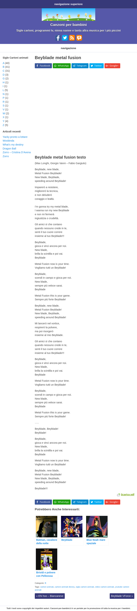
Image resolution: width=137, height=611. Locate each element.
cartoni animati (47, 587)
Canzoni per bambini (68, 25)
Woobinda (8, 140)
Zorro (6, 156)
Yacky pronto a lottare (15, 136)
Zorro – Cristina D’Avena (17, 152)
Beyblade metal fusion (58, 57)
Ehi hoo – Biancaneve (49, 596)
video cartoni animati (104, 587)
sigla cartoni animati (85, 587)
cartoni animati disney (65, 587)
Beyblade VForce (122, 596)
